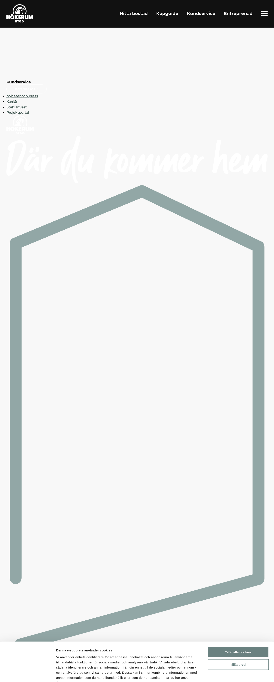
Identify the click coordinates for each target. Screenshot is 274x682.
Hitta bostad (134, 13)
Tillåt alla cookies (238, 625)
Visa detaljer (232, 673)
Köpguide (167, 13)
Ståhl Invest (16, 107)
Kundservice (201, 13)
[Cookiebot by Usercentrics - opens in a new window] (27, 673)
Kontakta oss (26, 89)
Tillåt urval (238, 638)
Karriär (11, 102)
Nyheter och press (22, 96)
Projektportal (17, 113)
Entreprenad (238, 13)
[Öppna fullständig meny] (264, 14)
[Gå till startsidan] (20, 13)
